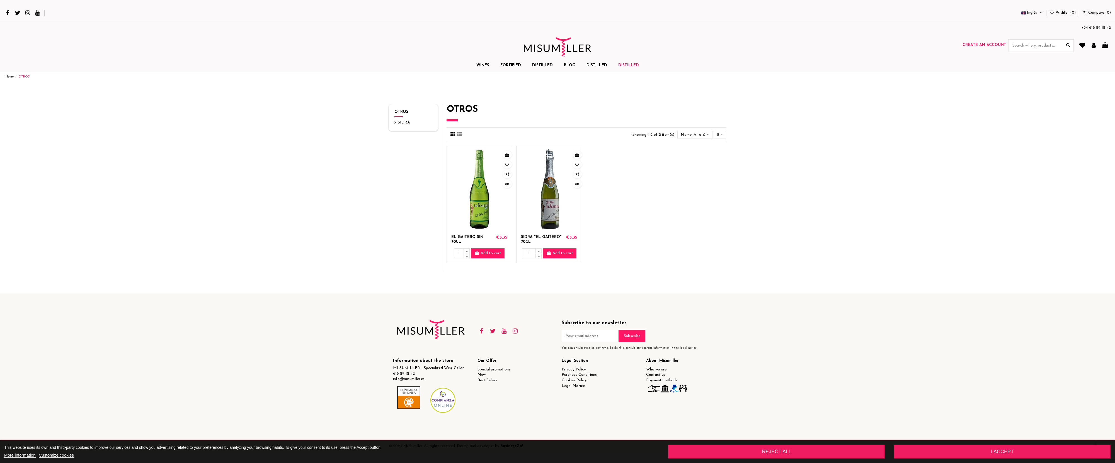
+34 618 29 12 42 (1096, 28)
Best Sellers (487, 380)
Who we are (656, 369)
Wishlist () (1063, 13)
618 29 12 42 (404, 374)
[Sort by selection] (694, 135)
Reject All (776, 451)
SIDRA (404, 122)
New (481, 375)
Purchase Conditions (579, 375)
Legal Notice (573, 386)
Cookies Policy (574, 380)
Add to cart (487, 253)
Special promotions (493, 369)
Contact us (655, 375)
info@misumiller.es (409, 379)
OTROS (401, 112)
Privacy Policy (574, 369)
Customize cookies (56, 455)
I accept (1002, 451)
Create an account (984, 45)
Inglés (1032, 13)
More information (20, 455)
